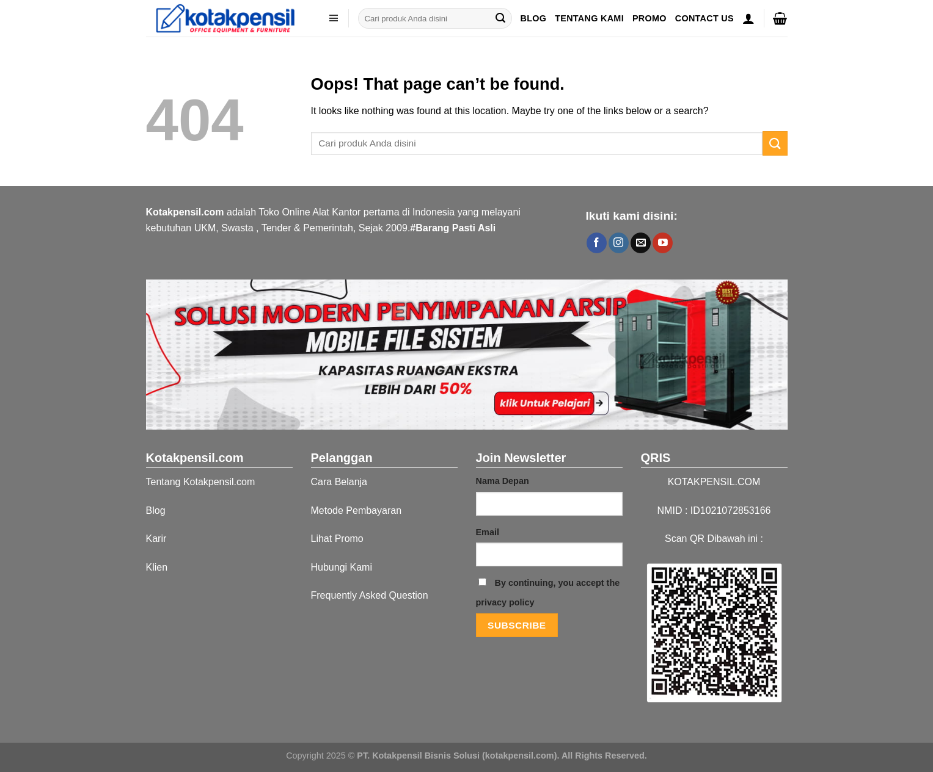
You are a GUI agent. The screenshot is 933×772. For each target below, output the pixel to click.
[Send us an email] (641, 243)
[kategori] (333, 18)
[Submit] (500, 18)
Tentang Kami (589, 18)
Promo (649, 18)
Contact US (704, 18)
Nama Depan (502, 481)
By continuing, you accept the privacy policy (548, 592)
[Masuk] (748, 18)
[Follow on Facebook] (597, 243)
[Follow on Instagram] (619, 243)
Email (487, 532)
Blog (533, 18)
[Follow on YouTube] (663, 243)
